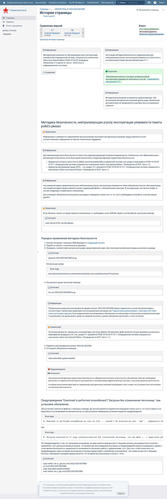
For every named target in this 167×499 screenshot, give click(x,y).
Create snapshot (49, 16)
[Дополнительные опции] (163, 10)
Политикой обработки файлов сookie (57, 488)
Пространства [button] (107, 3)
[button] (155, 2)
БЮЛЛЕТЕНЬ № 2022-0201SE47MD (70, 9)
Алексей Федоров (52, 33)
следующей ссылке (95, 243)
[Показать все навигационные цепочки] (51, 9)
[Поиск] (118, 3)
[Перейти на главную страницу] (17, 2)
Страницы (44, 9)
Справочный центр (18, 10)
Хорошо (121, 493)
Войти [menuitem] (161, 3)
